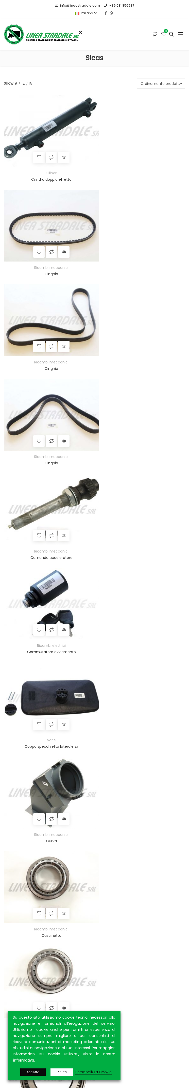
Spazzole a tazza (25, 710)
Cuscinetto (48, 531)
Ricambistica (15, 741)
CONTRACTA (141, 846)
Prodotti (15, 982)
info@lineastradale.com (77, 5)
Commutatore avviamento (140, 353)
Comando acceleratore (48, 353)
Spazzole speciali (25, 720)
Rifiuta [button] (62, 1072)
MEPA (59, 840)
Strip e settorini (23, 730)
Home (13, 964)
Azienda (15, 973)
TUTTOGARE (76, 840)
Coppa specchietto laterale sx (48, 442)
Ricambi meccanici (140, 168)
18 (130, 635)
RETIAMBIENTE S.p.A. (63, 852)
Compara (48, 152)
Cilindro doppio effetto (48, 174)
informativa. (24, 1060)
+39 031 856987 (119, 5)
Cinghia (140, 174)
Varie (48, 436)
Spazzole (11, 669)
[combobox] (161, 84)
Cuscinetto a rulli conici (48, 621)
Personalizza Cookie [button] (93, 1072)
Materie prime (22, 690)
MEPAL (96, 840)
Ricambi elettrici (140, 346)
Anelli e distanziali (25, 680)
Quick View (60, 152)
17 (119, 635)
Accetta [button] (33, 1072)
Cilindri (48, 168)
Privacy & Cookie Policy (28, 1000)
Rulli (13, 700)
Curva (140, 442)
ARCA (74, 846)
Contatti (15, 991)
